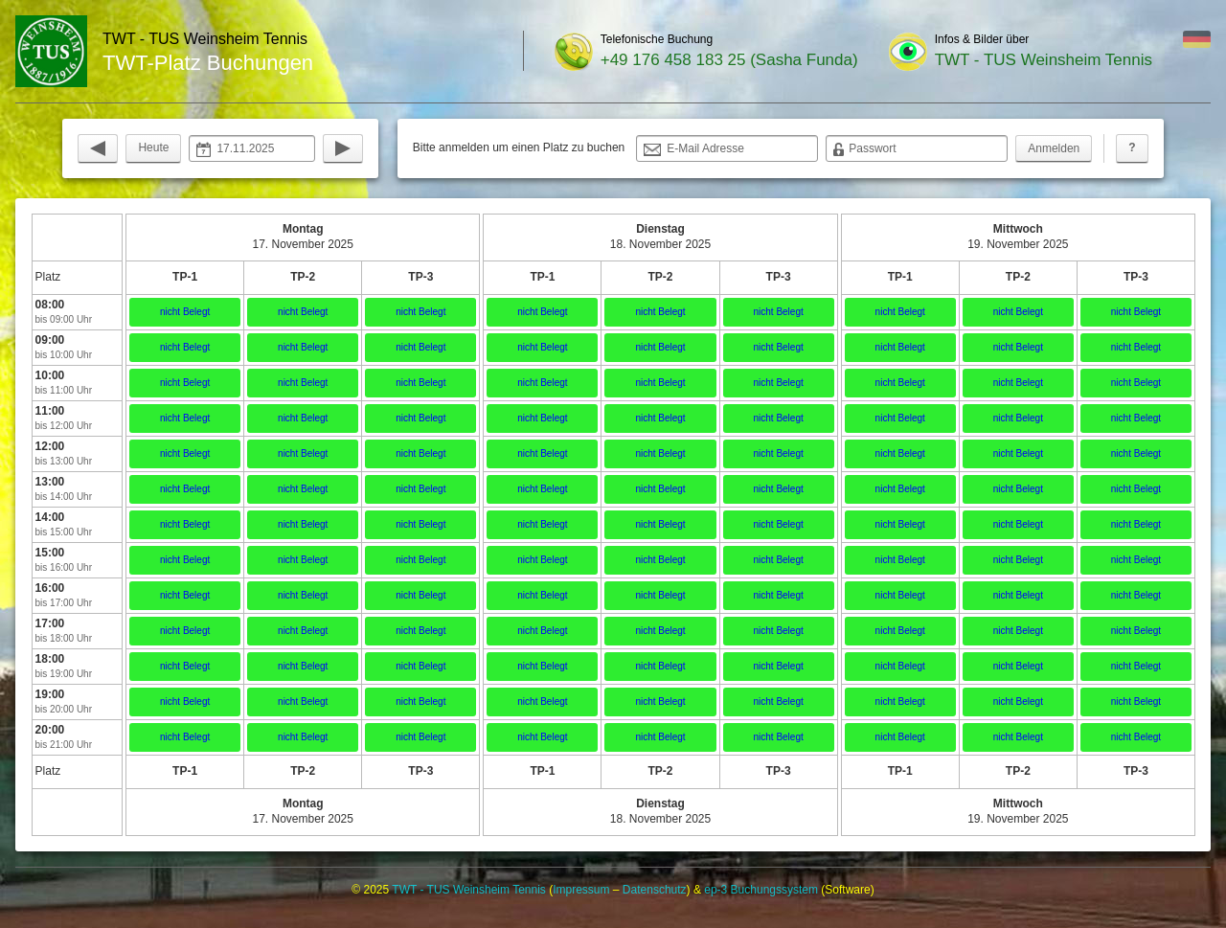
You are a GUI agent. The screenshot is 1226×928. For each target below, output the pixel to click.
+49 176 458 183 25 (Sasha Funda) (729, 60)
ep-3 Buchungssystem (761, 889)
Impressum (581, 889)
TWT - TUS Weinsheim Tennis (1043, 60)
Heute (153, 147)
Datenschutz (655, 889)
